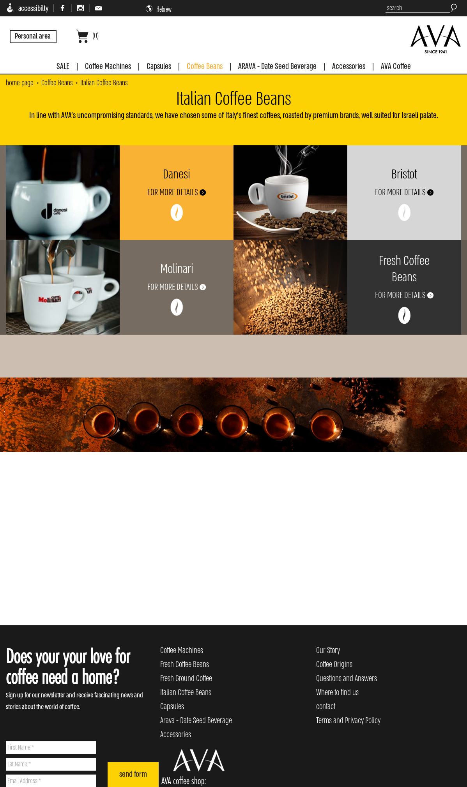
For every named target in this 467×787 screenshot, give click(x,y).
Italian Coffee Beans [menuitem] (185, 692)
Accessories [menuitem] (175, 734)
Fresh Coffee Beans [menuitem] (184, 664)
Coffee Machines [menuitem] (181, 650)
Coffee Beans (57, 83)
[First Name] (51, 747)
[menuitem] (63, 68)
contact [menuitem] (325, 706)
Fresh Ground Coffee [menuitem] (186, 678)
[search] (418, 8)
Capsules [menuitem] (172, 706)
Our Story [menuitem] (328, 650)
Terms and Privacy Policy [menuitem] (348, 720)
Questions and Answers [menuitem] (346, 678)
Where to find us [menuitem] (337, 692)
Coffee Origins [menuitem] (334, 664)
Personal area (33, 36)
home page (20, 83)
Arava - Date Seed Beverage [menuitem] (196, 720)
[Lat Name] (51, 764)
